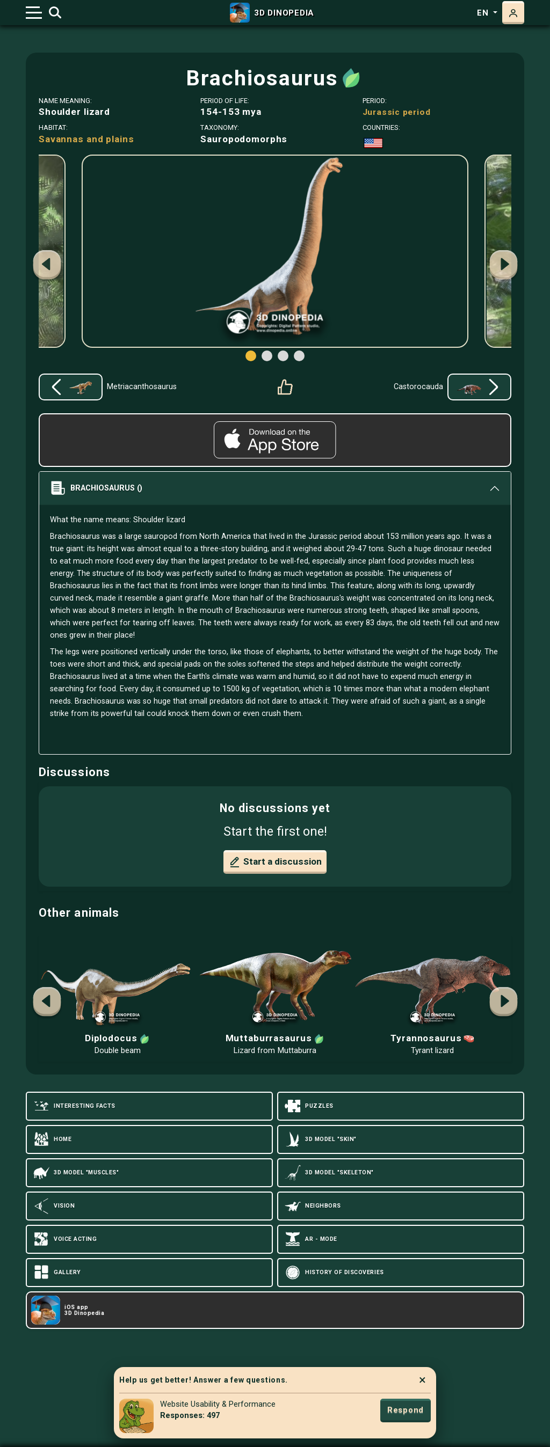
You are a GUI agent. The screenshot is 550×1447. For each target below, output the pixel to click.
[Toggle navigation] (34, 13)
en (484, 13)
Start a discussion (275, 862)
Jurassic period (397, 112)
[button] (503, 266)
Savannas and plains (86, 139)
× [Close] (422, 1379)
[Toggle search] (55, 13)
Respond (405, 1410)
